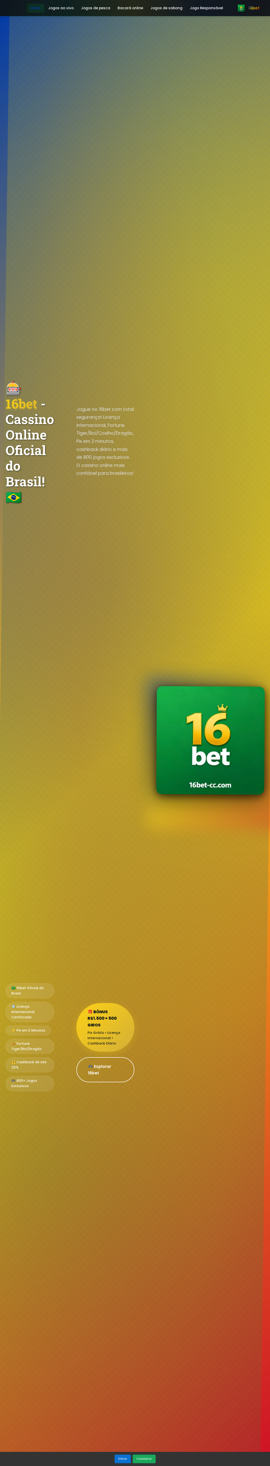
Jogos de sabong (166, 8)
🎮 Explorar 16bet (99, 1070)
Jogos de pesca (95, 8)
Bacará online (130, 8)
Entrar (122, 1459)
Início (36, 8)
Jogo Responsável (206, 8)
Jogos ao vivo (61, 8)
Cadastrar (144, 1459)
